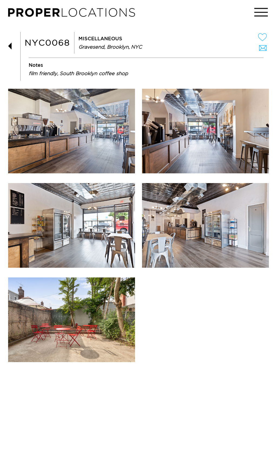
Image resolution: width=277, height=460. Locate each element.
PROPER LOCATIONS (73, 13)
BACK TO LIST (12, 46)
